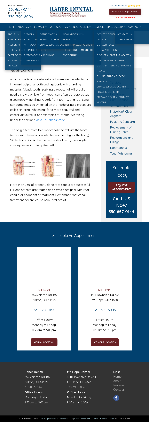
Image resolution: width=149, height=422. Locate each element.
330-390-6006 (20, 16)
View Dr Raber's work (50, 120)
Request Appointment (121, 187)
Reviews (99, 26)
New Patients (81, 26)
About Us (23, 26)
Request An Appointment (125, 11)
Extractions (117, 94)
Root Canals (118, 148)
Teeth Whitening (121, 153)
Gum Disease (119, 100)
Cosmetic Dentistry (123, 88)
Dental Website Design (104, 418)
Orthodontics (59, 26)
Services (39, 26)
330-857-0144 (20, 9)
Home (11, 26)
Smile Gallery (115, 26)
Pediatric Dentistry (122, 121)
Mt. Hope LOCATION (105, 342)
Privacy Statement (49, 418)
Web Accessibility (82, 418)
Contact (133, 26)
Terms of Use (66, 418)
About (117, 381)
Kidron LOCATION (44, 342)
